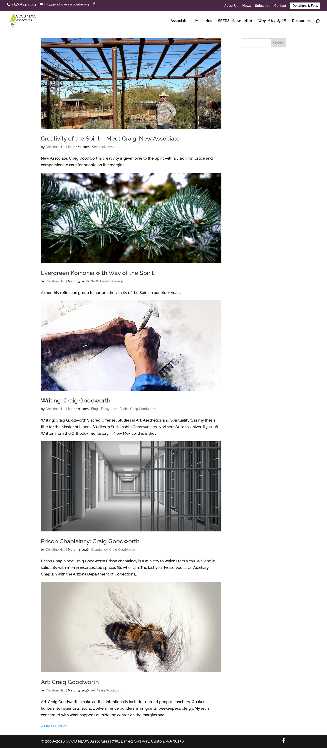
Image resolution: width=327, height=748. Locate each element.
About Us (231, 5)
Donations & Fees (305, 5)
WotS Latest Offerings (107, 281)
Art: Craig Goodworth (70, 682)
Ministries (203, 21)
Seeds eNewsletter (106, 147)
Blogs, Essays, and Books (110, 409)
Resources (301, 21)
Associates (180, 21)
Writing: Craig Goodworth (75, 400)
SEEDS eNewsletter (235, 21)
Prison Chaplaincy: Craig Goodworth (90, 541)
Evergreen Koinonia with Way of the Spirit (97, 272)
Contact (280, 5)
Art (93, 690)
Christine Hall (55, 147)
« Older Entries (54, 726)
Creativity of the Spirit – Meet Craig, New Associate (110, 138)
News (246, 5)
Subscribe (262, 5)
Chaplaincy (99, 549)
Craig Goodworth (143, 409)
